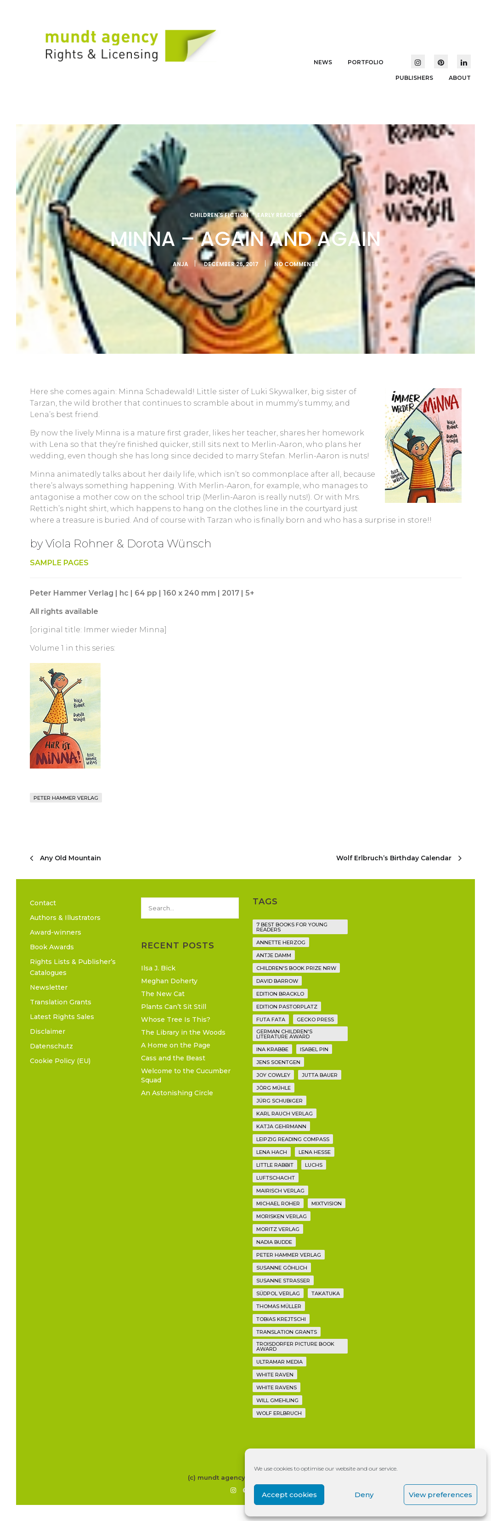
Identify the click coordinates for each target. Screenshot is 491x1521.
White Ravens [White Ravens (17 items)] (276, 1387)
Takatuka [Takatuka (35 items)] (325, 1293)
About (460, 77)
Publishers (414, 77)
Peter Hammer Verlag (66, 798)
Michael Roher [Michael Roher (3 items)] (278, 1203)
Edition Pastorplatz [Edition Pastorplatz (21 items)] (286, 1006)
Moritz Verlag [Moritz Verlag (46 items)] (277, 1229)
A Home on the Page (175, 1045)
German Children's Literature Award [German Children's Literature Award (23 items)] (284, 1034)
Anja (180, 264)
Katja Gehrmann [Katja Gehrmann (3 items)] (281, 1126)
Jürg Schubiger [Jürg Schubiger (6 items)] (279, 1101)
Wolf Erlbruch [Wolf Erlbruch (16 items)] (279, 1413)
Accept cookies (289, 1494)
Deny (364, 1494)
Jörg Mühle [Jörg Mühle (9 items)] (273, 1088)
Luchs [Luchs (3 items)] (313, 1165)
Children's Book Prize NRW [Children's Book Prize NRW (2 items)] (296, 968)
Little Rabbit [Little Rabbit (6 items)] (274, 1165)
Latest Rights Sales (62, 1017)
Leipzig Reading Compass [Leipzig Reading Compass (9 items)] (292, 1139)
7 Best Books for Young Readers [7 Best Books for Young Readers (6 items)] (291, 927)
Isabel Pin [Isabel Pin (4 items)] (314, 1049)
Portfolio (366, 62)
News (323, 62)
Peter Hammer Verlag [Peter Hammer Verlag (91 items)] (288, 1255)
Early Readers (279, 215)
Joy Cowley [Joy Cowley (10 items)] (273, 1075)
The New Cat (163, 994)
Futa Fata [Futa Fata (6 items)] (270, 1019)
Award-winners (55, 932)
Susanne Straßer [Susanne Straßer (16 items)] (283, 1280)
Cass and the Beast (173, 1058)
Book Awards (52, 947)
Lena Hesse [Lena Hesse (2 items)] (315, 1152)
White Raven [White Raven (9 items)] (274, 1374)
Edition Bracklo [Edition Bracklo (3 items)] (280, 994)
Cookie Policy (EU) (60, 1061)
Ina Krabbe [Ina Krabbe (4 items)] (272, 1049)
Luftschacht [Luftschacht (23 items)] (275, 1178)
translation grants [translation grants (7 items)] (286, 1332)
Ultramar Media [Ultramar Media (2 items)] (279, 1362)
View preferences (440, 1494)
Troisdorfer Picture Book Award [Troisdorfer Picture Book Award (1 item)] (295, 1346)
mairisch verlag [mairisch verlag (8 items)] (280, 1190)
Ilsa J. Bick (158, 968)
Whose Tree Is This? (175, 1019)
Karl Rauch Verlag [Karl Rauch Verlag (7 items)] (284, 1113)
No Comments (296, 264)
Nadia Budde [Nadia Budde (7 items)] (274, 1242)
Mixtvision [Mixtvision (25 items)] (326, 1203)
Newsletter (49, 987)
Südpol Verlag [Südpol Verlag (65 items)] (278, 1293)
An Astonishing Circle (177, 1093)
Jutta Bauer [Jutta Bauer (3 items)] (320, 1075)
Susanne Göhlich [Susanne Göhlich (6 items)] (281, 1268)
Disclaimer (47, 1031)
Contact (43, 903)
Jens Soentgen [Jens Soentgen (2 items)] (278, 1062)
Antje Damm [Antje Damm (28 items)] (273, 955)
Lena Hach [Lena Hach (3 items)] (271, 1152)
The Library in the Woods (183, 1032)
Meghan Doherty (169, 981)
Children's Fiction (219, 215)
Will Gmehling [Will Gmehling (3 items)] (277, 1400)
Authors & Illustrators (65, 918)
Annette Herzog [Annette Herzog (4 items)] (280, 942)
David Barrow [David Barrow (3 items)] (277, 981)
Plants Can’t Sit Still (173, 1007)
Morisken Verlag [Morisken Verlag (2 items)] (281, 1216)
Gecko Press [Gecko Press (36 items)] (315, 1019)
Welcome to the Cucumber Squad (186, 1075)
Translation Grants (60, 1002)
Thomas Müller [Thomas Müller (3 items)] (278, 1306)
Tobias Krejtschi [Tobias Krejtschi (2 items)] (281, 1319)
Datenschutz (51, 1046)
